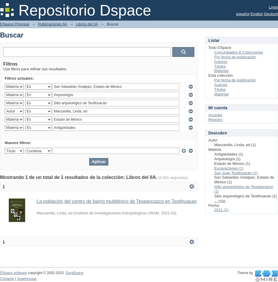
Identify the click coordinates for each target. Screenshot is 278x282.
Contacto (7, 279)
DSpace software (13, 273)
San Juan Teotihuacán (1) (236, 173)
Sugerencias (27, 279)
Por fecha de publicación (235, 57)
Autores (220, 61)
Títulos (220, 66)
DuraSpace (74, 273)
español (243, 14)
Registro (215, 119)
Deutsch (271, 14)
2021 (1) (221, 210)
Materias (221, 71)
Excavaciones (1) (228, 168)
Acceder (215, 115)
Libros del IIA (87, 24)
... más (220, 201)
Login (273, 7)
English (256, 14)
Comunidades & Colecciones (238, 52)
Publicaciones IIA (52, 24)
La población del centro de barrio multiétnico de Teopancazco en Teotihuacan (117, 201)
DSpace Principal (14, 24)
